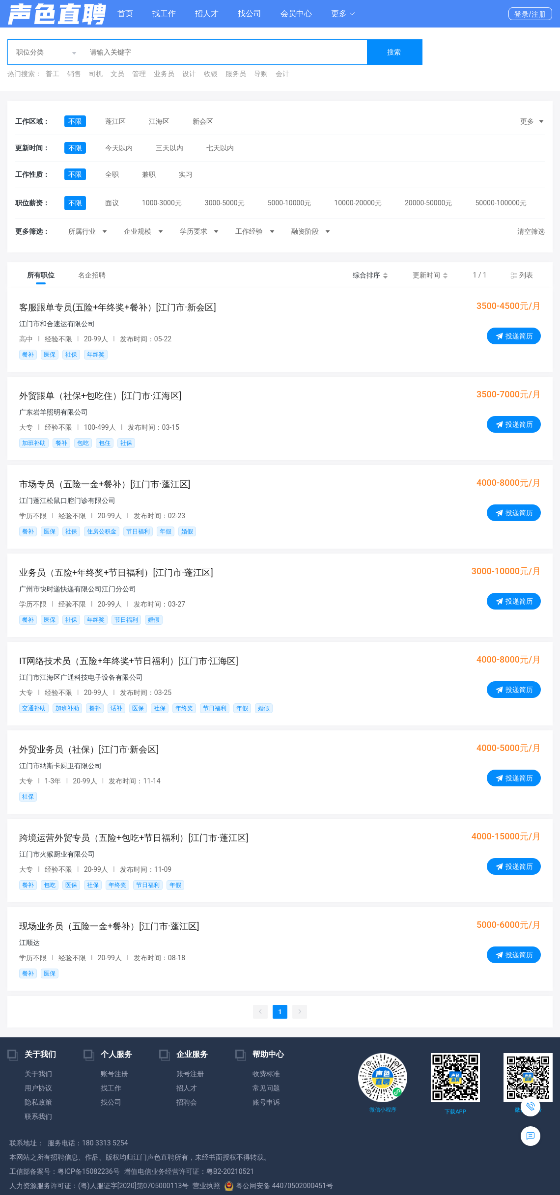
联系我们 (38, 1116)
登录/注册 (530, 14)
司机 (96, 74)
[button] (343, 14)
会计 (282, 74)
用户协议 (38, 1088)
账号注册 (114, 1074)
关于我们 (38, 1074)
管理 (139, 74)
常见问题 (266, 1088)
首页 (125, 13)
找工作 (164, 13)
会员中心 (296, 13)
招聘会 (186, 1102)
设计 (189, 74)
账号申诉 (266, 1102)
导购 (261, 74)
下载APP (455, 1112)
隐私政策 (38, 1102)
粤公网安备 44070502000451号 (278, 1186)
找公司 (249, 13)
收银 (211, 74)
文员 (117, 74)
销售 (74, 74)
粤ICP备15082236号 (88, 1171)
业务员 (164, 74)
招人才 (207, 13)
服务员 (235, 74)
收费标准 (266, 1074)
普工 (52, 74)
